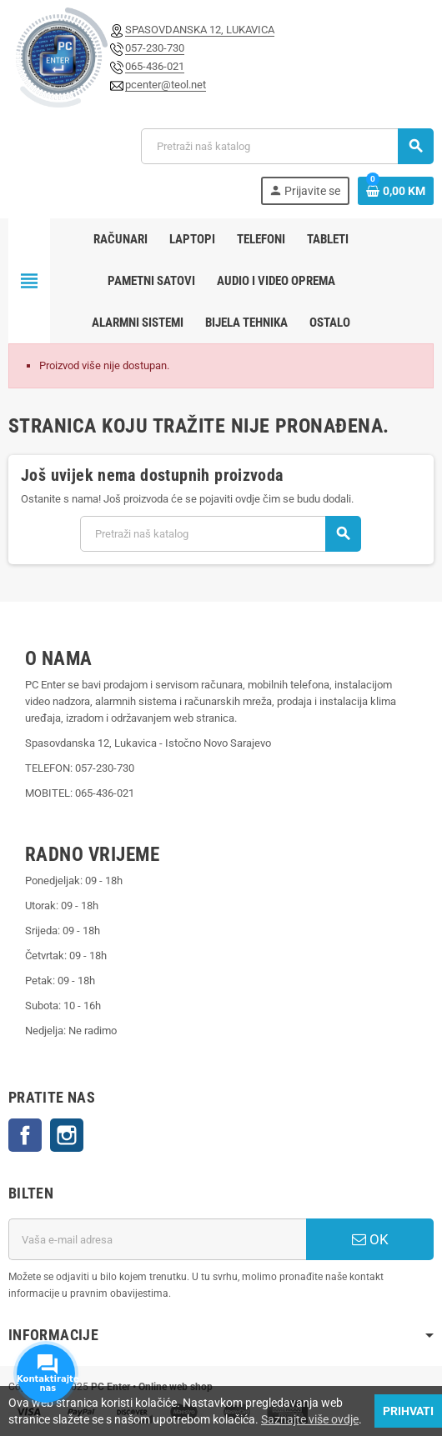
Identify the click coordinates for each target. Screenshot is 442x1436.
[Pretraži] (287, 146)
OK (370, 1239)
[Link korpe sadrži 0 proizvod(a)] (396, 191)
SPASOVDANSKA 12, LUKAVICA (199, 29)
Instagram (66, 1135)
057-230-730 (154, 48)
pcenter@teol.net (165, 84)
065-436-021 (154, 66)
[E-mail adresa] (157, 1239)
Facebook (25, 1135)
